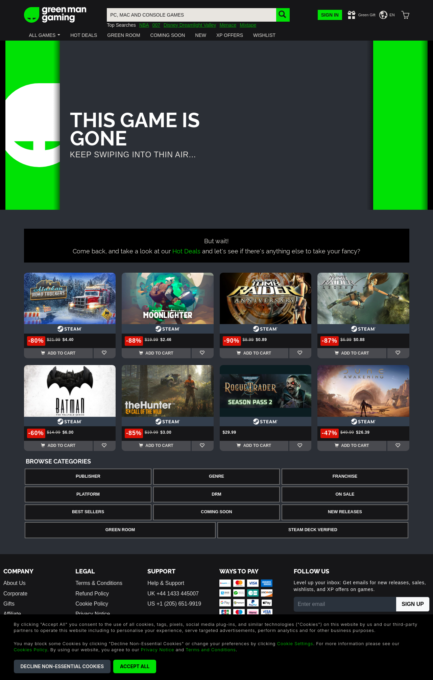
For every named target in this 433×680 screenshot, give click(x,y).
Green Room (120, 529)
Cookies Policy (30, 649)
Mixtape (248, 25)
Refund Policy (92, 593)
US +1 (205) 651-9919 (174, 604)
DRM (216, 494)
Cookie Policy (91, 604)
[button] (45, 35)
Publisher (88, 476)
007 (156, 25)
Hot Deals (186, 250)
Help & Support (165, 583)
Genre (216, 476)
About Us (14, 583)
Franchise (345, 476)
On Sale (345, 494)
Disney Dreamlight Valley (190, 25)
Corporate (15, 593)
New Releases (345, 511)
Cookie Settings (295, 643)
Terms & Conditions (98, 583)
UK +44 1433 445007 (173, 593)
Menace (227, 25)
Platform (88, 494)
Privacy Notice (157, 649)
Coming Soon (216, 511)
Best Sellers (88, 511)
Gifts (9, 604)
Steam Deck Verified (312, 529)
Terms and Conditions (211, 649)
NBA (144, 25)
